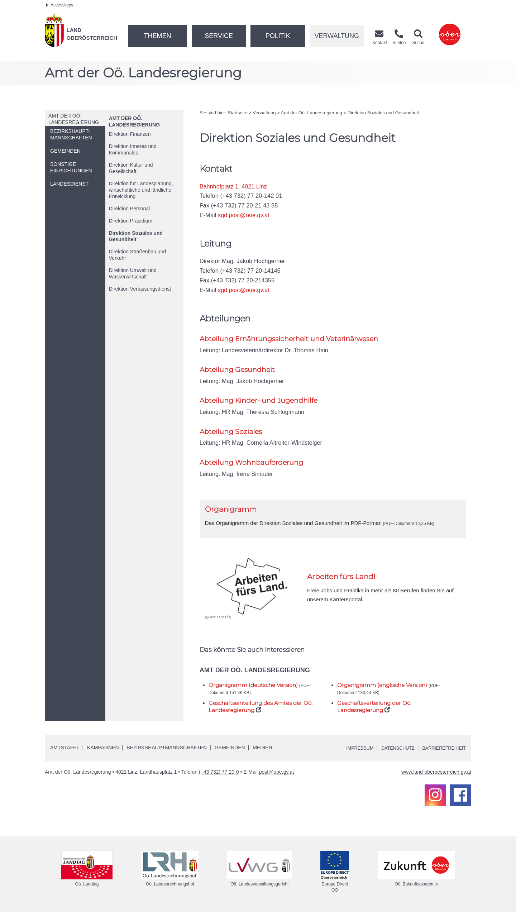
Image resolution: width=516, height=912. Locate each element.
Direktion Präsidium (130, 221)
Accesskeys (59, 5)
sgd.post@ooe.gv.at (244, 215)
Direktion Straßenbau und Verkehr (137, 255)
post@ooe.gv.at (276, 772)
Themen (157, 35)
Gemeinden (230, 748)
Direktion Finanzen (130, 134)
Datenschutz (391, 748)
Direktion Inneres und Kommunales (133, 149)
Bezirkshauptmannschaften (166, 748)
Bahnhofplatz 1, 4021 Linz (234, 186)
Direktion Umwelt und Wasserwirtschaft (133, 273)
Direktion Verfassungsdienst (140, 289)
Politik (278, 35)
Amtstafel (64, 748)
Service (219, 35)
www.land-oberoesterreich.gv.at (436, 772)
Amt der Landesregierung (311, 112)
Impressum (349, 748)
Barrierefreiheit (441, 748)
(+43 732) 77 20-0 (219, 772)
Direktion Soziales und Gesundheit (136, 236)
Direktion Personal (129, 208)
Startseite (237, 112)
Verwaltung (336, 35)
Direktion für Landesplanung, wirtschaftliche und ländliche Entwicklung (141, 190)
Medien (262, 748)
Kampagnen (103, 748)
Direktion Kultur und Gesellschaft (131, 168)
